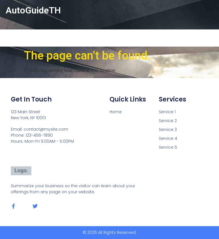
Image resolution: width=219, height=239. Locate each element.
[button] (130, 10)
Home (116, 112)
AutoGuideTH (33, 10)
